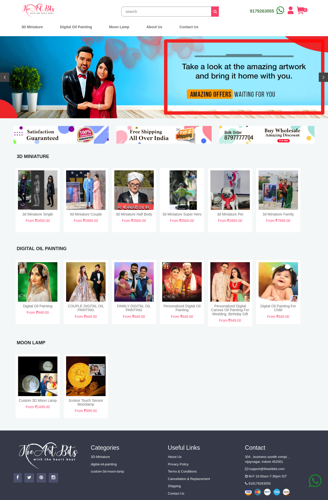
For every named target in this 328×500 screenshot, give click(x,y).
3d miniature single (37, 214)
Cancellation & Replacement (189, 479)
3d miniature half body (134, 214)
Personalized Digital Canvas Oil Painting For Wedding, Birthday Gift (230, 310)
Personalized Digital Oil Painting (182, 308)
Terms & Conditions (182, 471)
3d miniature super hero (182, 214)
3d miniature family (278, 214)
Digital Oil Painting (37, 306)
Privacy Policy (178, 464)
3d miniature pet (230, 214)
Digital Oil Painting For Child (278, 308)
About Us (174, 457)
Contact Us (176, 493)
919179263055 (258, 483)
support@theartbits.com (265, 469)
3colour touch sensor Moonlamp (85, 402)
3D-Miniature (100, 457)
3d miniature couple (86, 214)
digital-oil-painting (104, 464)
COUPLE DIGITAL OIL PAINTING (86, 308)
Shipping (174, 486)
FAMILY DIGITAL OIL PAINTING (134, 308)
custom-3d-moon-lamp (107, 471)
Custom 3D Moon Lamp (38, 400)
